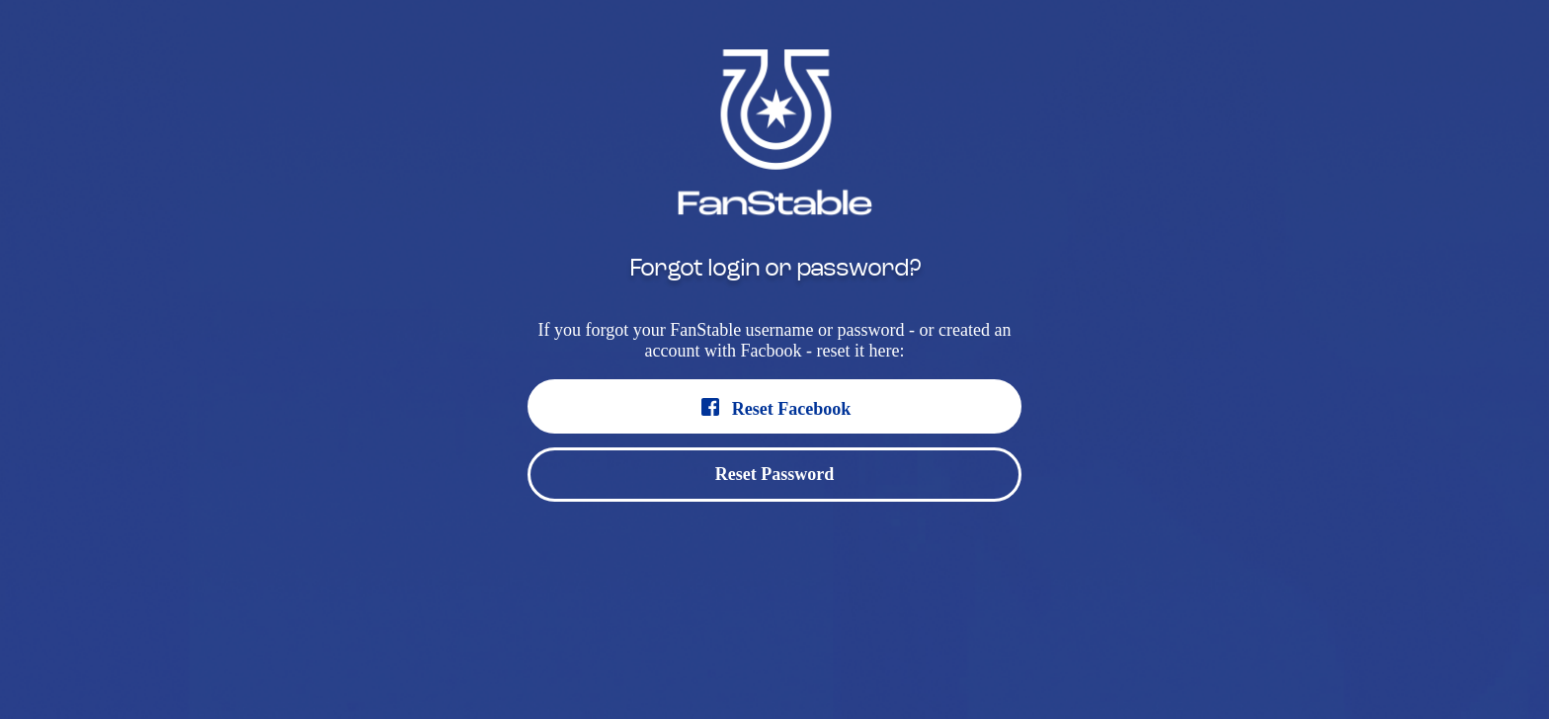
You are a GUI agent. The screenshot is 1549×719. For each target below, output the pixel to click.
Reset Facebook (774, 407)
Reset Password (774, 474)
